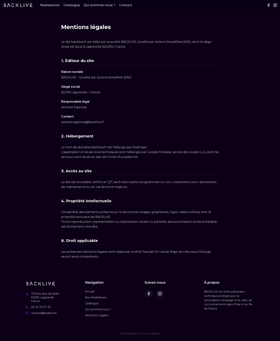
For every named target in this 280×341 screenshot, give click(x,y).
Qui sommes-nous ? (100, 5)
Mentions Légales (96, 315)
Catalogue (71, 5)
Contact (125, 5)
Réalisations (50, 5)
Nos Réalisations (95, 297)
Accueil (89, 291)
